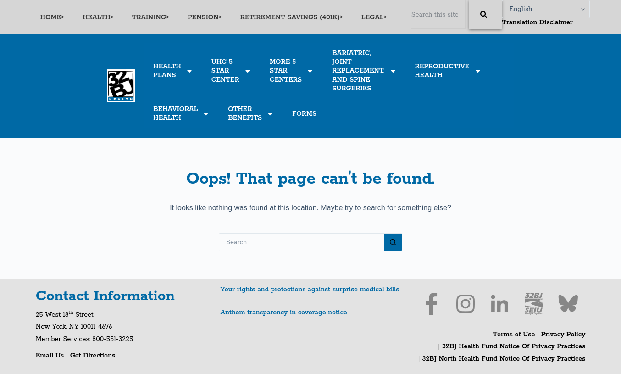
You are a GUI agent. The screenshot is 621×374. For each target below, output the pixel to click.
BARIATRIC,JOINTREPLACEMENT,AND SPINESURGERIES (364, 71)
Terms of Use (514, 334)
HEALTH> (98, 17)
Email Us (51, 356)
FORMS (304, 114)
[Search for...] (301, 242)
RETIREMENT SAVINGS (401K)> (291, 17)
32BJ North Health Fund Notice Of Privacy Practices (503, 359)
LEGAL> (374, 17)
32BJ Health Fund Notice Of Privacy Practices (512, 346)
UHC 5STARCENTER (231, 71)
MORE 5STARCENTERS (292, 71)
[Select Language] (546, 9)
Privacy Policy (563, 334)
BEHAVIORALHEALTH (181, 113)
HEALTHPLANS (173, 70)
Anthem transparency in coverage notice (284, 312)
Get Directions (92, 356)
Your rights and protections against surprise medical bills (310, 289)
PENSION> (205, 17)
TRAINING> (150, 17)
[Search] (485, 14)
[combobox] (438, 14)
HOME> (52, 17)
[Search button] (393, 242)
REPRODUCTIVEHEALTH (448, 70)
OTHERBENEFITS (251, 113)
